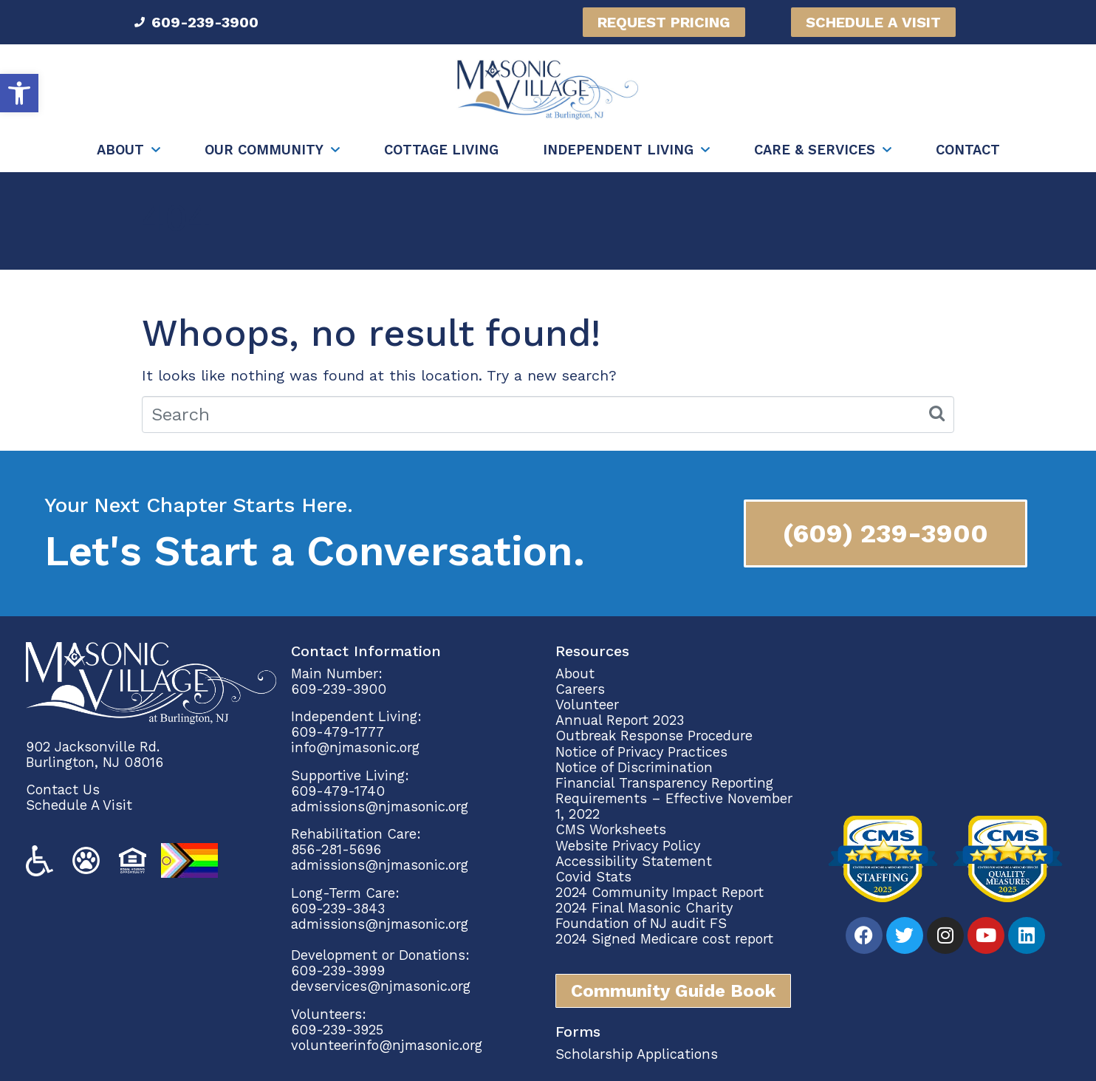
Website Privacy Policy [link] (627, 845)
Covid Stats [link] (593, 876)
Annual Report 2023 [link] (619, 720)
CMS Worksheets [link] (610, 829)
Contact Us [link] (63, 789)
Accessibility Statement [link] (633, 861)
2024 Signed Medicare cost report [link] (664, 939)
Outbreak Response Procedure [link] (654, 735)
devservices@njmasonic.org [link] (380, 986)
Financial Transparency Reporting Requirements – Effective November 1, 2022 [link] (673, 798)
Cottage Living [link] (441, 149)
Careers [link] (580, 689)
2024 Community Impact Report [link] (659, 892)
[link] (19, 93)
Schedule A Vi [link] (70, 805)
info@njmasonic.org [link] (355, 747)
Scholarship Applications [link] (636, 1054)
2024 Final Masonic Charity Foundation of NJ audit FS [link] (644, 915)
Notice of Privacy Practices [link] (641, 752)
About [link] (120, 149)
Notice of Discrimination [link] (634, 767)
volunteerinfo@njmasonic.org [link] (386, 1045)
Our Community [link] (264, 149)
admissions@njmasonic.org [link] (379, 806)
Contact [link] (968, 149)
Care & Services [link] (814, 149)
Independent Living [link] (618, 149)
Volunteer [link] (587, 704)
